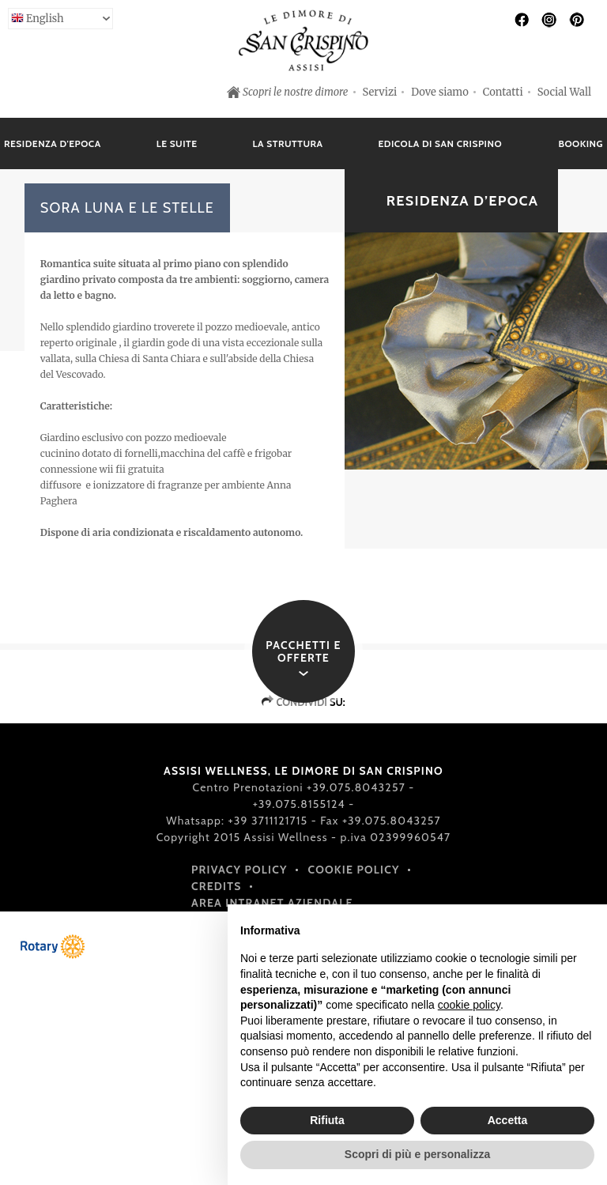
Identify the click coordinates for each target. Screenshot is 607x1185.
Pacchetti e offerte (303, 651)
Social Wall (564, 92)
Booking (580, 143)
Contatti (503, 92)
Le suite (177, 143)
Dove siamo (440, 92)
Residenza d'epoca (52, 143)
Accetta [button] (508, 1120)
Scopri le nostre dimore (296, 92)
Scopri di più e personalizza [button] (417, 1154)
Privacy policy (239, 869)
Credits (216, 886)
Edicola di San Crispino (441, 143)
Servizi (380, 92)
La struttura (288, 143)
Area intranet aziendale (272, 903)
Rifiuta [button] (327, 1120)
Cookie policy (354, 869)
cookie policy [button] (469, 1004)
